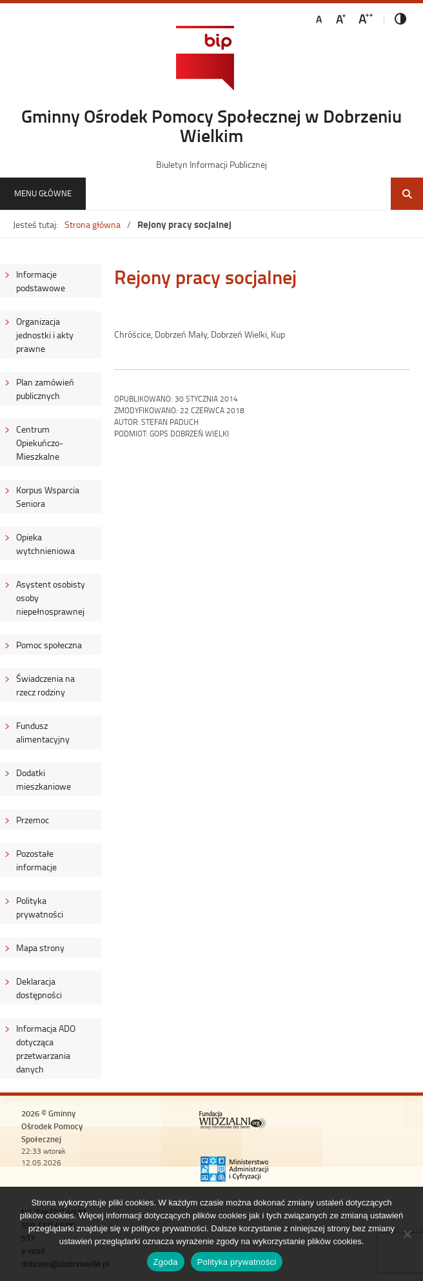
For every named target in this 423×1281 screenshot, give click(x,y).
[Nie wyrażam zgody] (406, 1233)
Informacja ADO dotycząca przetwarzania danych (45, 1048)
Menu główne (43, 193)
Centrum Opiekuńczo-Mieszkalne (39, 442)
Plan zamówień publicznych (45, 389)
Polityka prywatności (39, 907)
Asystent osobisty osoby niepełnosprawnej (50, 597)
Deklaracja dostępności (39, 988)
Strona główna (92, 224)
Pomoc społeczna (49, 645)
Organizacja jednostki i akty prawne (45, 334)
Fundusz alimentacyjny (43, 732)
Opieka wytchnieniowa (45, 544)
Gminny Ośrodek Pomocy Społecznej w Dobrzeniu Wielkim (211, 126)
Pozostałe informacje (36, 860)
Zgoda (165, 1262)
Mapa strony (40, 947)
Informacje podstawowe (40, 281)
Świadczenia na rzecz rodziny (45, 685)
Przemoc (32, 820)
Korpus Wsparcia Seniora (47, 496)
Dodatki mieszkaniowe (43, 779)
